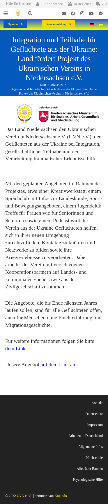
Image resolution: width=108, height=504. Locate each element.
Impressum (95, 425)
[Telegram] (100, 13)
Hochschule (94, 457)
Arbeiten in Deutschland (86, 436)
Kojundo (61, 496)
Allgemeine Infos (90, 447)
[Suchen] (30, 13)
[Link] (18, 13)
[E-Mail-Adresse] (64, 13)
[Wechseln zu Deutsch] (92, 24)
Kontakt (97, 403)
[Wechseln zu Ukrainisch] (101, 24)
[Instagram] (82, 13)
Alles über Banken (90, 468)
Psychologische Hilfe (88, 479)
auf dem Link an (58, 364)
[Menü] (6, 13)
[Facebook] (73, 13)
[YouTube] (91, 13)
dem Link (15, 348)
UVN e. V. (24, 496)
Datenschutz (94, 414)
